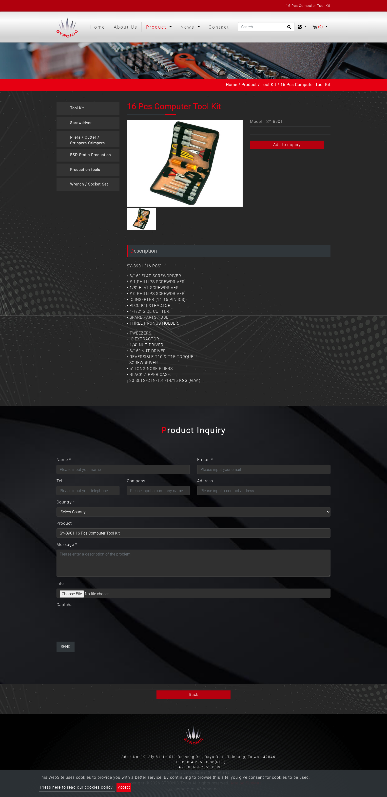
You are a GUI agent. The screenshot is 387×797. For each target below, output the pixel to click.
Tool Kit (268, 84)
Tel (59, 481)
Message (67, 544)
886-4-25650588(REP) (204, 762)
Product (249, 84)
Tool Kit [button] (77, 108)
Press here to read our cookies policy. (77, 787)
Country (66, 502)
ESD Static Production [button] (90, 155)
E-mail (205, 459)
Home (98, 26)
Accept (124, 787)
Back (193, 694)
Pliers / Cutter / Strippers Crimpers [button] (87, 140)
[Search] (266, 27)
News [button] (188, 27)
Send (65, 646)
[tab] (88, 108)
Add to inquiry (287, 144)
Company (136, 481)
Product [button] (157, 27)
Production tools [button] (85, 169)
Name (64, 459)
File (60, 583)
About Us (125, 27)
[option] (185, 163)
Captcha (65, 604)
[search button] (288, 28)
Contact (219, 27)
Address (205, 481)
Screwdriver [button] (81, 123)
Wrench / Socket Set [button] (89, 184)
